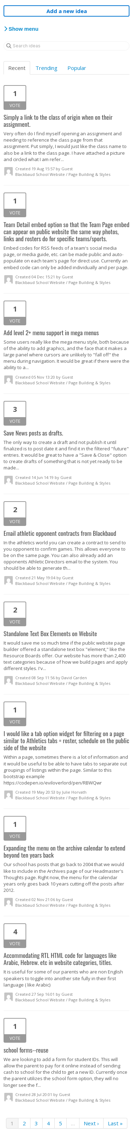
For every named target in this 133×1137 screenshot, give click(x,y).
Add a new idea (66, 10)
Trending (46, 67)
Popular (76, 67)
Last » (115, 1123)
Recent (17, 67)
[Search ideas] (66, 46)
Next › (91, 1123)
